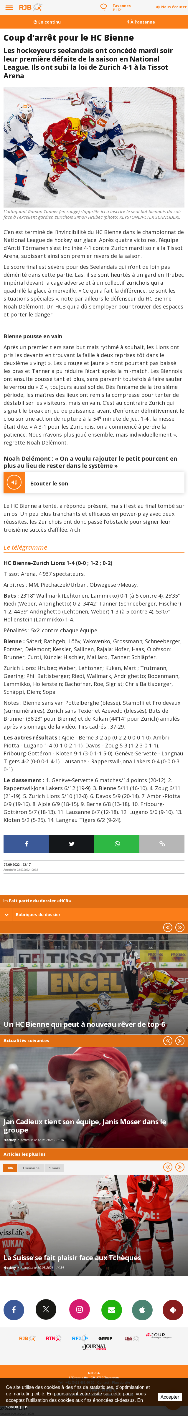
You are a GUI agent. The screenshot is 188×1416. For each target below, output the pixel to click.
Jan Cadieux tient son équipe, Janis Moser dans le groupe (85, 1126)
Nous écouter (174, 6)
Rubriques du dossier (32, 914)
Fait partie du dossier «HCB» (37, 900)
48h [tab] (10, 1168)
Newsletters (111, 1310)
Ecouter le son (36, 482)
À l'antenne (141, 22)
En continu (47, 22)
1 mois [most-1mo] (54, 1168)
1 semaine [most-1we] (30, 1168)
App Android (173, 1310)
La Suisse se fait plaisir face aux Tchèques (72, 1257)
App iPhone (142, 1310)
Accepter (170, 1397)
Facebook (14, 1310)
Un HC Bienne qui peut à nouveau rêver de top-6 (84, 1024)
